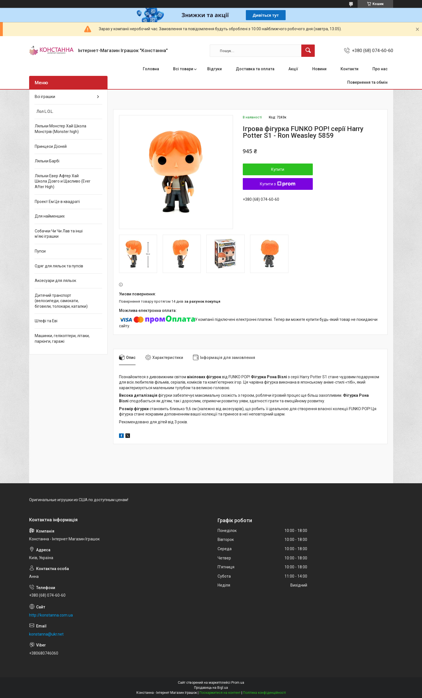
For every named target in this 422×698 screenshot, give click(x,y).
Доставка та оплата (255, 69)
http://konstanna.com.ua (51, 615)
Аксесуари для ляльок (55, 280)
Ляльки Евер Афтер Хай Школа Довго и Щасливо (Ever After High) (62, 181)
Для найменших (50, 216)
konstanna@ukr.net (46, 634)
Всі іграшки (45, 96)
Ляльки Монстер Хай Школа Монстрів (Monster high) (60, 129)
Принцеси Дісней (51, 146)
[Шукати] (308, 51)
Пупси (40, 251)
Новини (319, 69)
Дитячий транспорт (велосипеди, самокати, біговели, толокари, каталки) (61, 301)
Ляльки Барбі (47, 161)
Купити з (277, 183)
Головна (151, 69)
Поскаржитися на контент (220, 693)
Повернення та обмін (367, 82)
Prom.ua (237, 683)
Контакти (349, 69)
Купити (277, 169)
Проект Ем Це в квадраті (57, 201)
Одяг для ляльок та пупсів (59, 266)
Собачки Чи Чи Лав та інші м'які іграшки (59, 234)
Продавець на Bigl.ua (211, 688)
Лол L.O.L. (44, 111)
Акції (293, 69)
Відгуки (214, 69)
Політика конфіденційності (264, 693)
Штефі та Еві (46, 321)
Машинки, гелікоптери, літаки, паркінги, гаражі (62, 338)
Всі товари (183, 69)
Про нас (380, 69)
